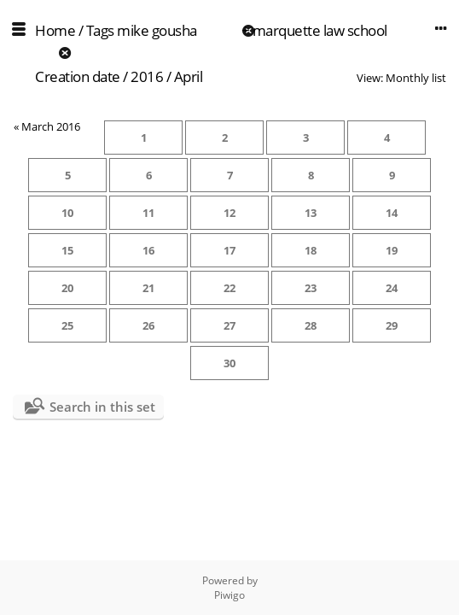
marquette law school (320, 30)
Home (55, 30)
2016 (147, 76)
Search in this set (102, 406)
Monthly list (416, 77)
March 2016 (50, 126)
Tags (100, 30)
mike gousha (157, 30)
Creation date (77, 76)
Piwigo (229, 595)
